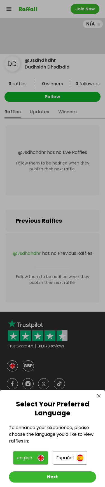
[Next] (52, 477)
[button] (30, 458)
